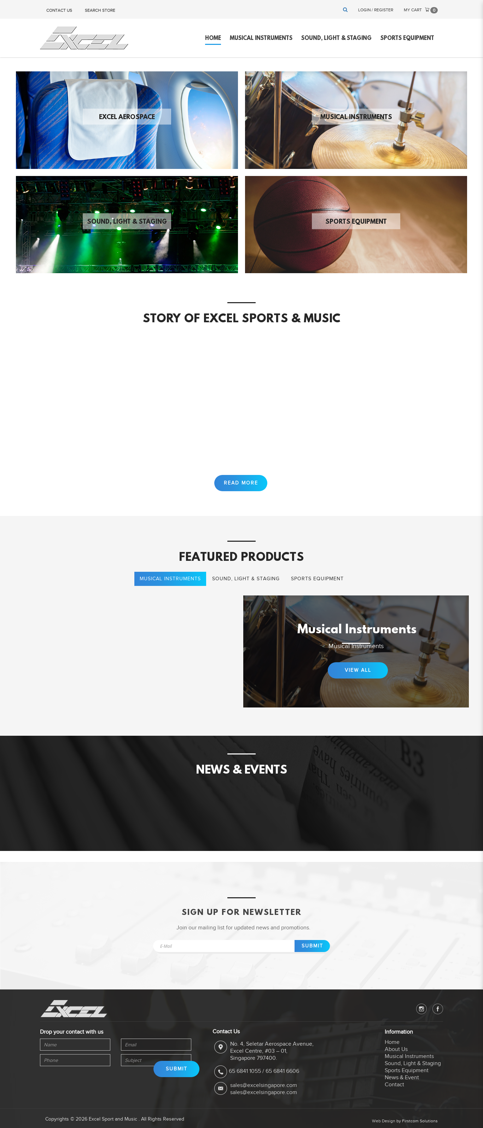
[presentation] (72, 1080)
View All (358, 679)
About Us (396, 1051)
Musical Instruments (356, 117)
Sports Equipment (356, 221)
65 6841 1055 (245, 1073)
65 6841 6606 (282, 1073)
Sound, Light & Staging (127, 221)
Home (392, 1044)
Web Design (383, 1123)
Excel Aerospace (127, 117)
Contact (394, 1087)
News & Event (402, 1080)
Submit (312, 948)
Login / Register (375, 9)
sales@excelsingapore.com (263, 1087)
